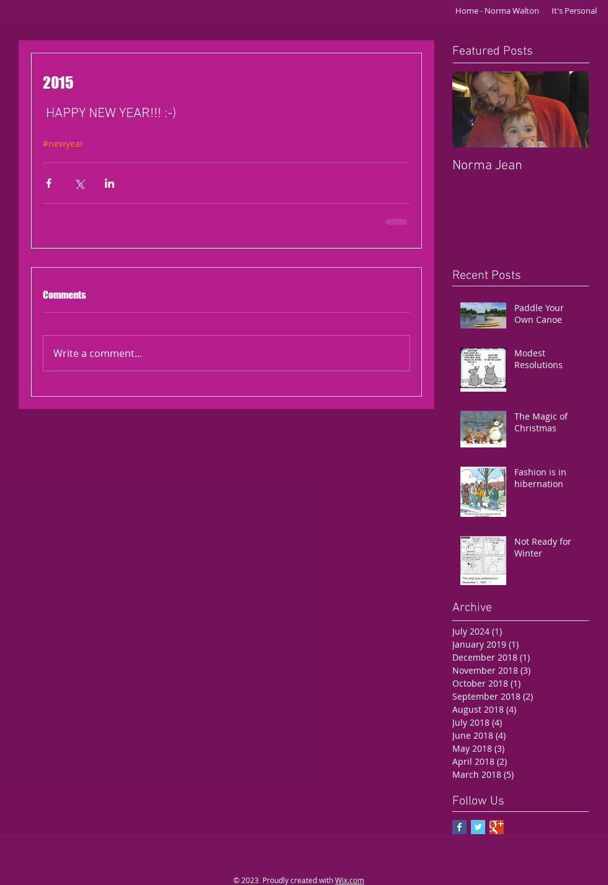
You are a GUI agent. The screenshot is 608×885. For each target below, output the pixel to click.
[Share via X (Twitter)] (79, 183)
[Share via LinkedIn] (109, 183)
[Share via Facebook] (49, 183)
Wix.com (349, 880)
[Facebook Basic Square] (459, 827)
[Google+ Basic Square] (497, 827)
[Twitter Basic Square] (478, 827)
